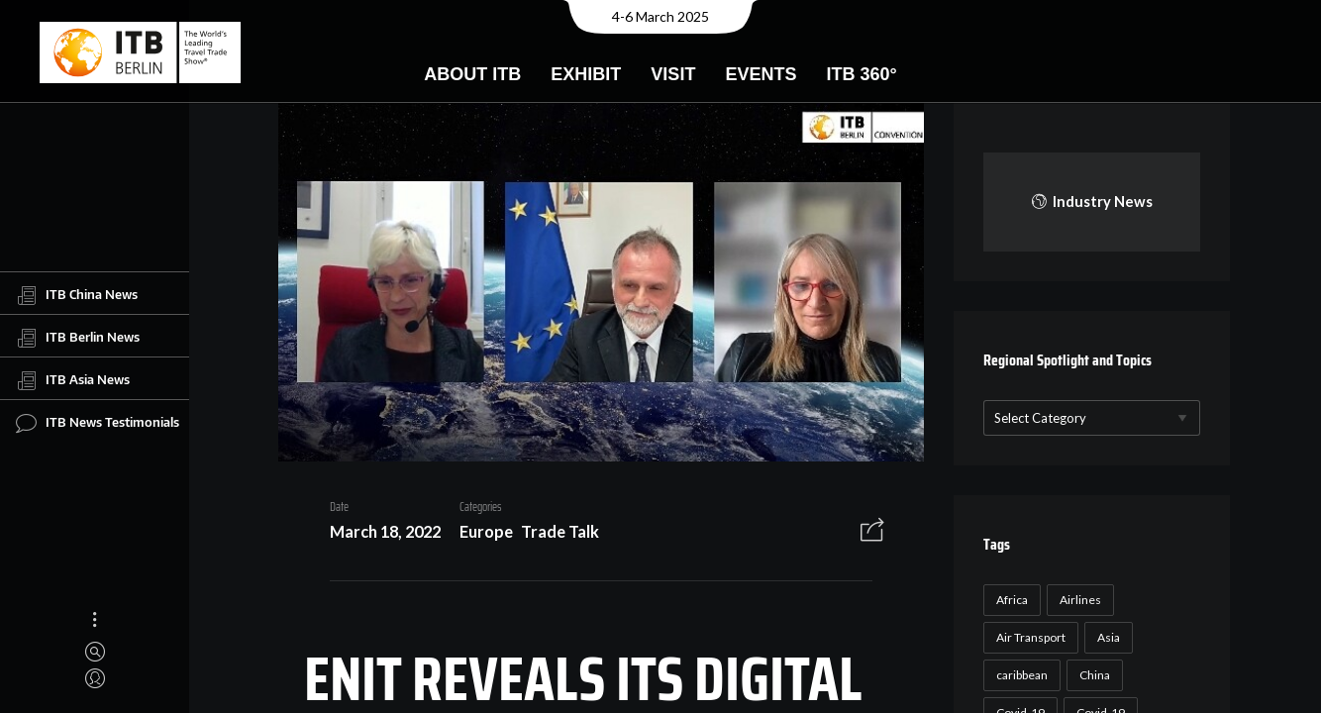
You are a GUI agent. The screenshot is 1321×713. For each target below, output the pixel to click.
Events (760, 74)
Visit (673, 74)
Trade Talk (553, 534)
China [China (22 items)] (1091, 674)
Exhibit (586, 74)
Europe (479, 534)
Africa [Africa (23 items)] (1009, 599)
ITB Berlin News (78, 338)
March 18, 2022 (378, 534)
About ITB (472, 74)
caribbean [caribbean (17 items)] (1019, 674)
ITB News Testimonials (97, 423)
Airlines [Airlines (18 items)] (1077, 599)
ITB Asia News (73, 380)
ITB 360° (861, 74)
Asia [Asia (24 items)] (1105, 637)
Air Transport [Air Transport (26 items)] (1028, 637)
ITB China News (77, 295)
